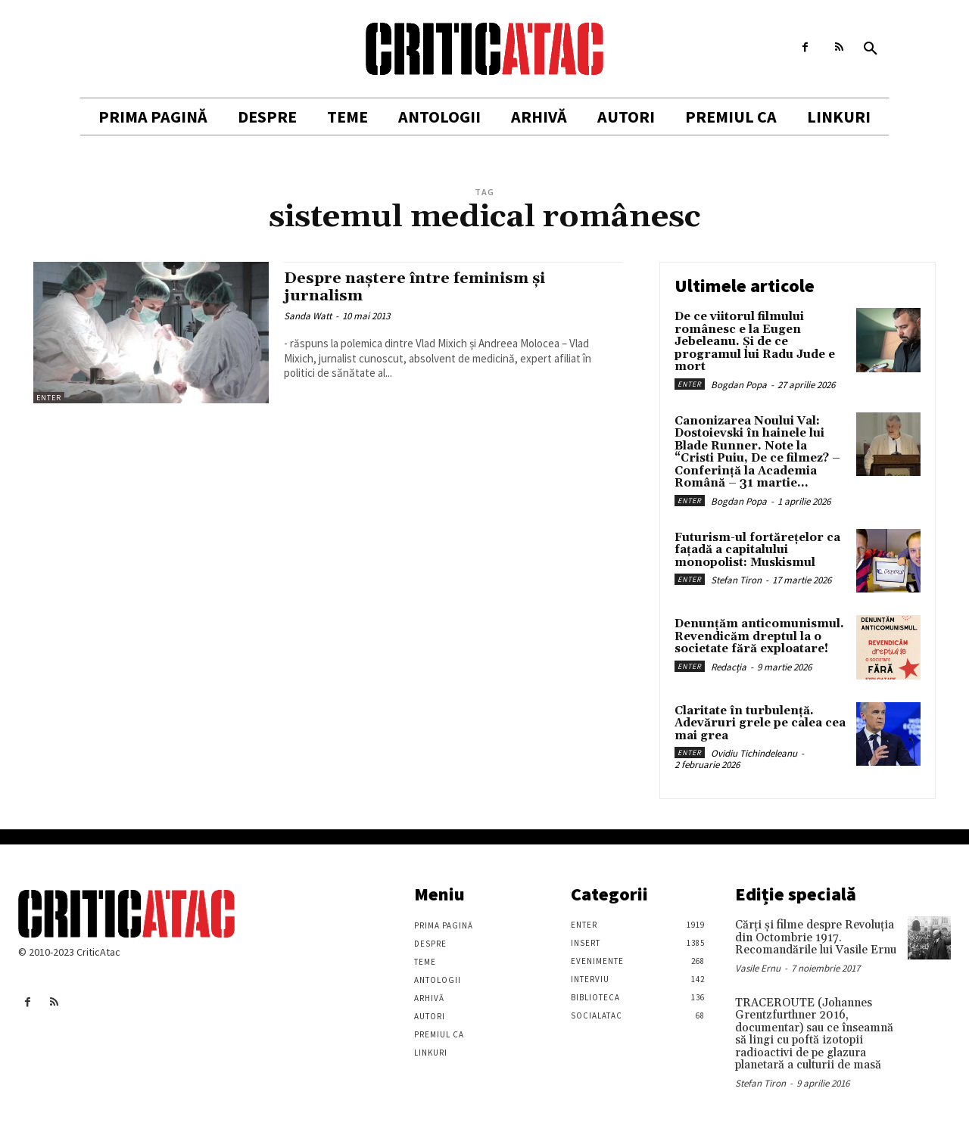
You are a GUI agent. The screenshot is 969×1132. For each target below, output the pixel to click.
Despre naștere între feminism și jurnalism (418, 287)
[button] (870, 49)
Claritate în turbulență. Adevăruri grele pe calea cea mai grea (760, 723)
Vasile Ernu (757, 968)
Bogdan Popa (739, 384)
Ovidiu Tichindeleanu (754, 753)
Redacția (728, 667)
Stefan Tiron (736, 580)
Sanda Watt (308, 315)
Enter (48, 398)
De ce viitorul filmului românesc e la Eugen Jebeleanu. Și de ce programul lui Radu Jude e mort (755, 341)
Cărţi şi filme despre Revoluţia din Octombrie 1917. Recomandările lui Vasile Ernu (815, 937)
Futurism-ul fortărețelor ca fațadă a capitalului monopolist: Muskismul (757, 550)
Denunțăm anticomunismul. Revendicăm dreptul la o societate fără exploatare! (759, 636)
